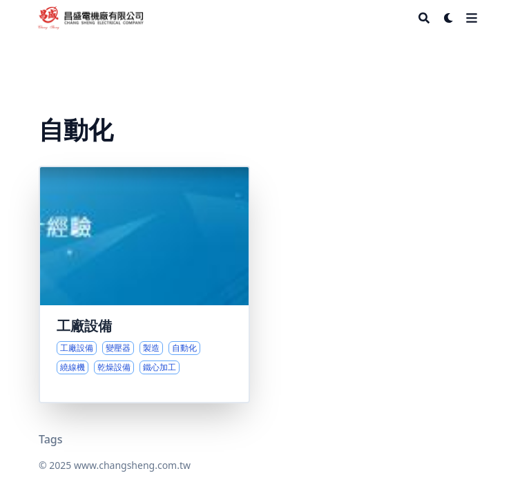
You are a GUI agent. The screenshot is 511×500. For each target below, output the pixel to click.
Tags (51, 439)
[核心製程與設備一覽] (144, 284)
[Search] (424, 17)
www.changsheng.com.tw (132, 465)
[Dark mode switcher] (448, 17)
